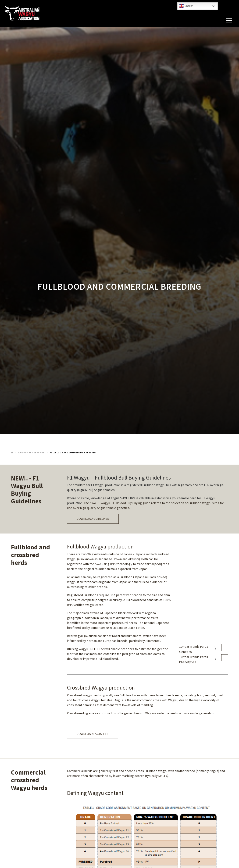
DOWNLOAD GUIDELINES (93, 518)
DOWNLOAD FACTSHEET (93, 734)
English (186, 6)
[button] (229, 20)
